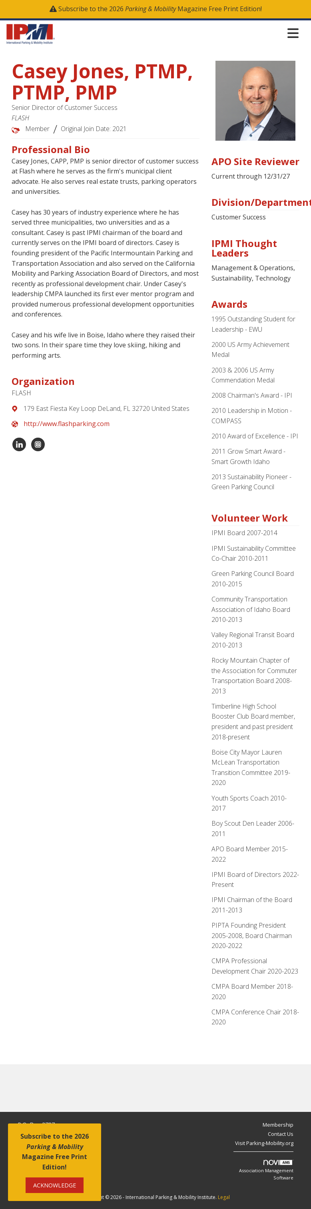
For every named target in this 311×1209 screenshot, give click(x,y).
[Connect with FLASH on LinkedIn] (19, 444)
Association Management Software (266, 1170)
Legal (224, 1197)
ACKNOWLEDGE (54, 1185)
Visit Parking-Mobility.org (264, 1143)
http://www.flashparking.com (67, 423)
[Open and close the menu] (179, 33)
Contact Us (280, 1133)
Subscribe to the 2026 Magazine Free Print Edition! (160, 8)
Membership (278, 1124)
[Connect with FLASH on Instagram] (38, 444)
